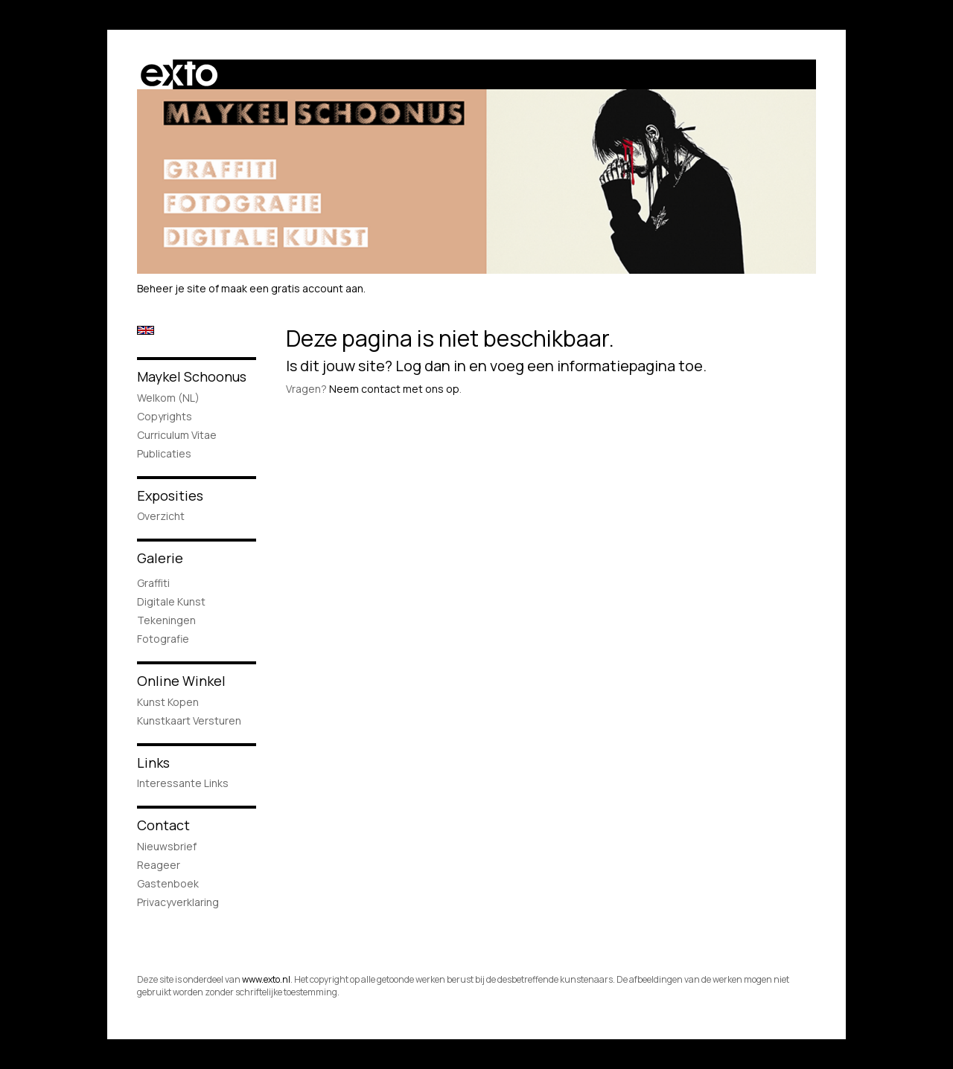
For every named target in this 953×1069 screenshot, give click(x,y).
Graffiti (153, 583)
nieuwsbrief (167, 846)
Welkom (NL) (168, 398)
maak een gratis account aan (292, 288)
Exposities (170, 495)
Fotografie (163, 639)
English (145, 330)
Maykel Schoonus (191, 376)
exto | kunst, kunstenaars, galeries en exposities (179, 74)
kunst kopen (168, 702)
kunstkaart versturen (189, 720)
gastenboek (168, 883)
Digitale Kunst (171, 601)
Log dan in (430, 366)
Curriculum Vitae (177, 435)
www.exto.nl (266, 979)
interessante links (183, 783)
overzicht (161, 516)
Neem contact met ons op (394, 389)
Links (153, 762)
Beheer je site (171, 288)
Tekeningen (166, 620)
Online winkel (181, 681)
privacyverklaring (178, 902)
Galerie (160, 558)
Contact (163, 825)
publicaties (164, 453)
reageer (158, 865)
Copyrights (164, 416)
